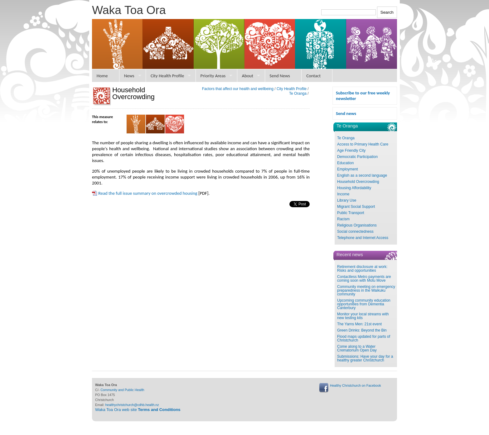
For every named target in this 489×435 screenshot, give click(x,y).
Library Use (346, 200)
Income (343, 194)
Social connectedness (355, 231)
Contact (313, 76)
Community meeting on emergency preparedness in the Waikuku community (366, 290)
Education (345, 163)
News (129, 76)
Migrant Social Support (356, 206)
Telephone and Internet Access (362, 238)
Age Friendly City (351, 150)
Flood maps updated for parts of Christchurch (363, 338)
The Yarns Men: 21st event (359, 324)
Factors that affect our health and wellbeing (238, 89)
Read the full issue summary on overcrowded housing (147, 193)
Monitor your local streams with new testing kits (363, 316)
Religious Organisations (357, 225)
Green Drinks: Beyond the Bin (362, 330)
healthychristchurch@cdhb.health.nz (132, 405)
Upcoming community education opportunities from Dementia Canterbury (363, 304)
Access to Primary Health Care (362, 144)
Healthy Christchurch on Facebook (355, 385)
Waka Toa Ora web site (138, 409)
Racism (343, 219)
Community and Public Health (122, 390)
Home (102, 76)
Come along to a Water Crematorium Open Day (357, 348)
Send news (346, 113)
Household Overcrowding (358, 181)
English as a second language (362, 175)
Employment (347, 169)
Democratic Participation (357, 157)
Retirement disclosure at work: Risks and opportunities (362, 269)
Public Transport (350, 213)
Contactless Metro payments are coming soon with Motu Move (364, 279)
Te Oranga (346, 138)
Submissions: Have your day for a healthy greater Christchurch (365, 358)
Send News (279, 76)
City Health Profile (167, 76)
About (247, 76)
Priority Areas (213, 76)
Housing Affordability (354, 188)
